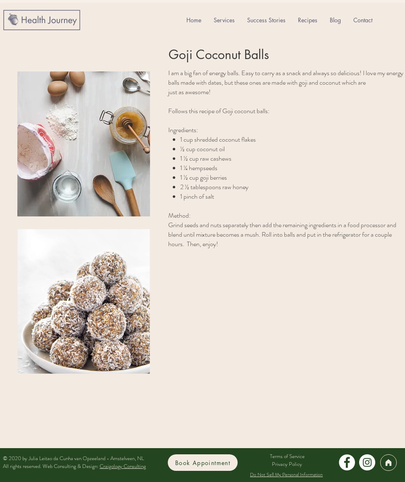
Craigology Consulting (123, 466)
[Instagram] (367, 462)
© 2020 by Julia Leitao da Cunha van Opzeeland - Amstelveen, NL (73, 458)
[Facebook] (347, 462)
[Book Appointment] (203, 462)
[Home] (388, 462)
